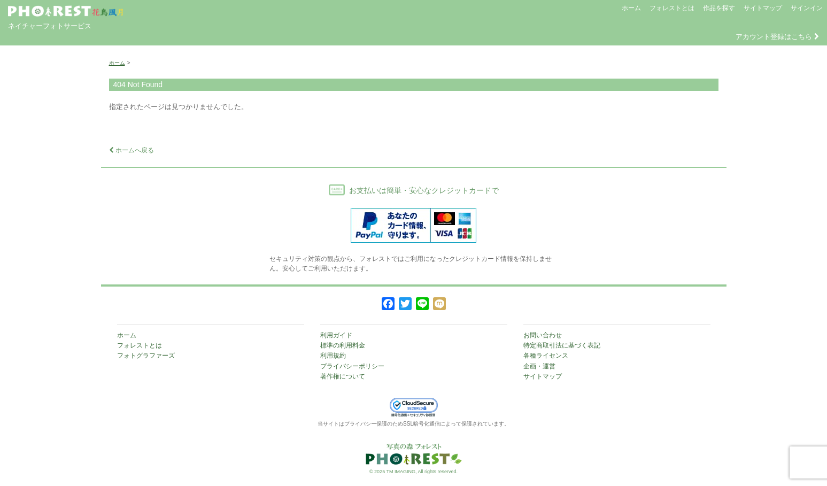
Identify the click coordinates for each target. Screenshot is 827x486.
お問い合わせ (542, 335)
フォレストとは (672, 8)
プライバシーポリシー (352, 366)
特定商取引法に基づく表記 (561, 345)
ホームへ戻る (131, 150)
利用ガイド (336, 335)
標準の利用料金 (342, 345)
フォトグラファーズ (146, 355)
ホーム (631, 8)
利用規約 (333, 355)
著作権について (342, 376)
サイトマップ (763, 8)
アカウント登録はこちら (777, 37)
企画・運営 (539, 366)
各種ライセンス (545, 355)
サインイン (807, 8)
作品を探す (719, 8)
